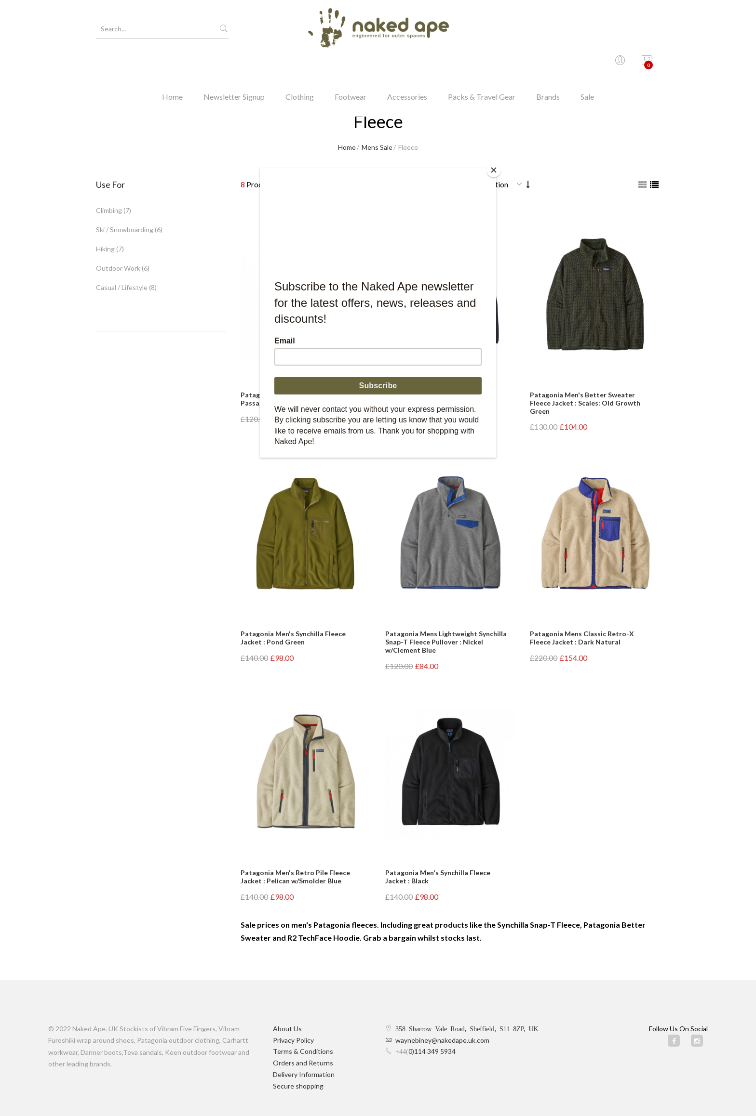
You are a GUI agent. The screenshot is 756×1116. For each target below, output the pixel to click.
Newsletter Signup (234, 64)
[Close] (493, 170)
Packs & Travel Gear (481, 64)
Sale (587, 64)
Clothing (299, 64)
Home (172, 64)
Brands (548, 64)
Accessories (407, 64)
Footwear (350, 64)
